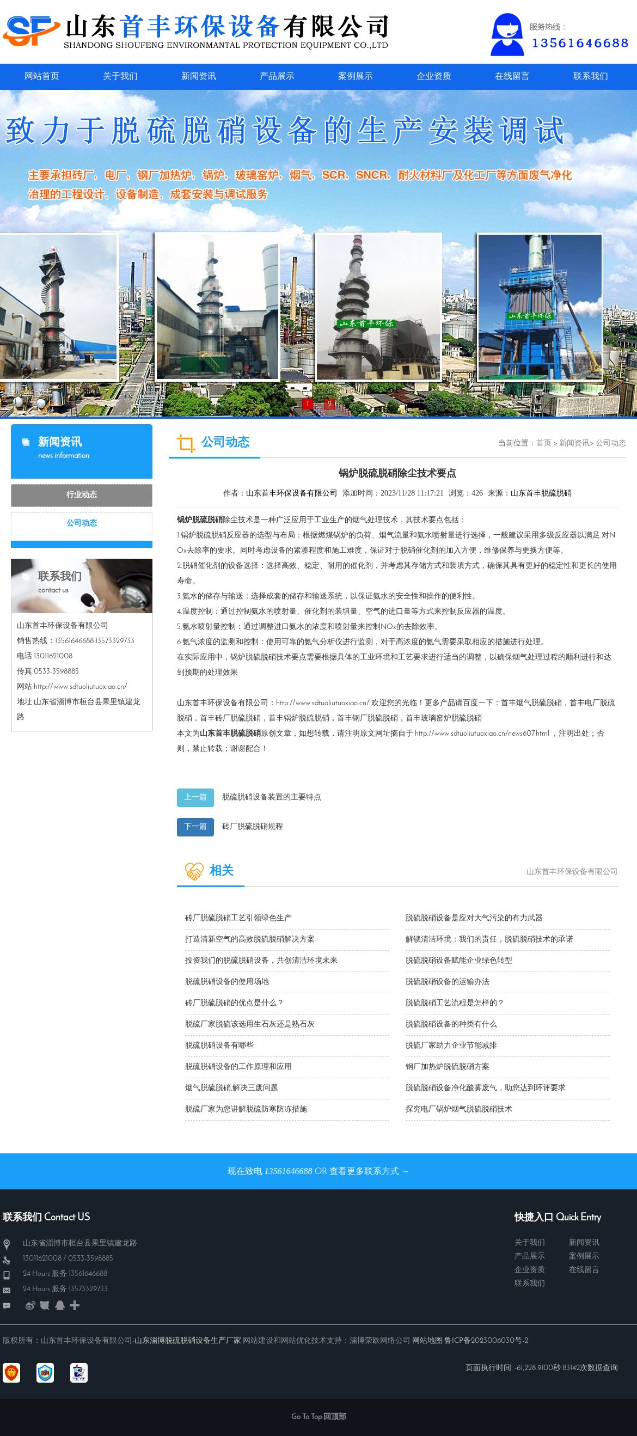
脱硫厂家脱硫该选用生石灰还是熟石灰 (250, 1025)
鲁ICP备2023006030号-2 (486, 1341)
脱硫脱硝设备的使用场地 (227, 982)
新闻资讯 (574, 443)
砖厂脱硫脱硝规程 (252, 827)
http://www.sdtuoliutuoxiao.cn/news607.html (482, 734)
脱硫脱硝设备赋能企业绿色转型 (459, 961)
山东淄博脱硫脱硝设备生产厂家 (187, 1341)
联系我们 (529, 1284)
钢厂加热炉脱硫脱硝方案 (447, 1067)
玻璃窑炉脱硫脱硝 (451, 718)
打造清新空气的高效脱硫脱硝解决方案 (250, 940)
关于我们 (529, 1243)
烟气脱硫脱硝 (539, 703)
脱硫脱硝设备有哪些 (219, 1046)
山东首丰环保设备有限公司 (292, 494)
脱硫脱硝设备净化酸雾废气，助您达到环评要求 (486, 1088)
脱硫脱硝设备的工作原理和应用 (238, 1067)
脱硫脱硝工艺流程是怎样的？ (455, 1003)
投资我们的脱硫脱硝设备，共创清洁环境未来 (261, 961)
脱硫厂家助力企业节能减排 (451, 1046)
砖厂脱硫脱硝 (238, 718)
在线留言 (584, 1270)
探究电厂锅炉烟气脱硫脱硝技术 (459, 1109)
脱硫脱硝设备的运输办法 (447, 982)
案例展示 (584, 1256)
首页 (544, 443)
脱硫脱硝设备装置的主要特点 (271, 797)
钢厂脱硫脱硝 (375, 718)
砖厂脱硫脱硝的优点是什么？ (234, 1003)
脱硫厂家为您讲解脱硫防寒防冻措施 (246, 1109)
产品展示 (529, 1256)
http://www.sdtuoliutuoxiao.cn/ (323, 703)
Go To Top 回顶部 (318, 1417)
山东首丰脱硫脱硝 (541, 494)
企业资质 (529, 1270)
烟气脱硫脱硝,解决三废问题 (231, 1088)
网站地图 (427, 1341)
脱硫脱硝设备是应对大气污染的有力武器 (474, 918)
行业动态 (81, 495)
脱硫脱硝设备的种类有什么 (451, 1025)
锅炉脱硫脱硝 (306, 718)
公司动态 (81, 524)
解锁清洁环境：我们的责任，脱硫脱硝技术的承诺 (489, 940)
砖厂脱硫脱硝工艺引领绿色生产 (238, 918)
